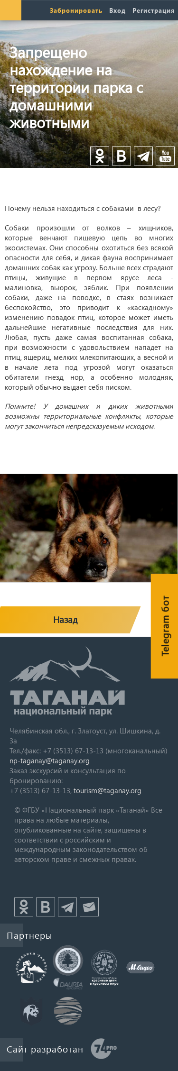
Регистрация (153, 10)
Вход (117, 10)
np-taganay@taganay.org (49, 760)
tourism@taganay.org (107, 790)
